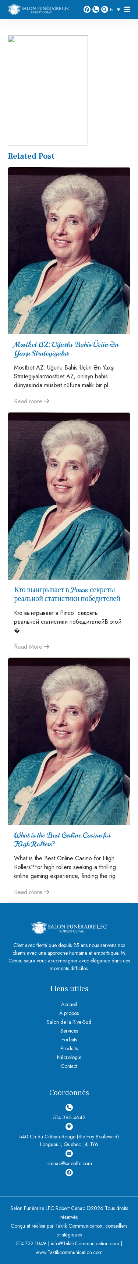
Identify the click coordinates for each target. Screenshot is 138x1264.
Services (69, 1030)
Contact (69, 1066)
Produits (69, 1048)
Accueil (69, 1004)
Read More (31, 401)
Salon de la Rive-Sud (69, 1022)
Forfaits (69, 1039)
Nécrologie (69, 1057)
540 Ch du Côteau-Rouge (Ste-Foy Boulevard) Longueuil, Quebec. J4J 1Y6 (69, 1135)
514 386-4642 (95, 9)
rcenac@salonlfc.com (69, 1158)
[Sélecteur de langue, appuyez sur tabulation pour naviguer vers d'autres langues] (117, 9)
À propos (69, 1013)
